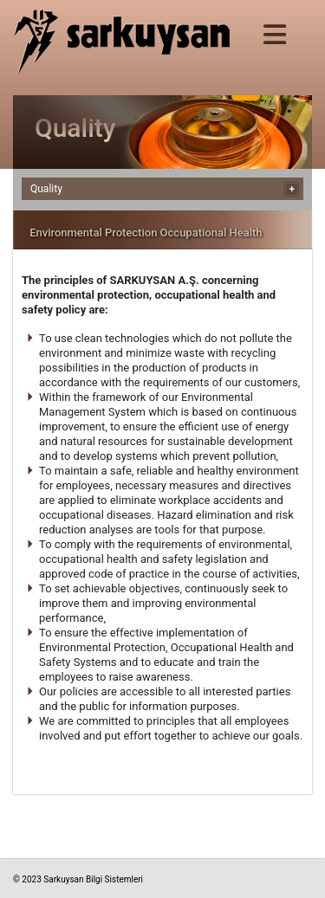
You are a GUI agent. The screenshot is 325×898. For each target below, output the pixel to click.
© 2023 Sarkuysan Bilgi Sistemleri (78, 879)
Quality (46, 189)
